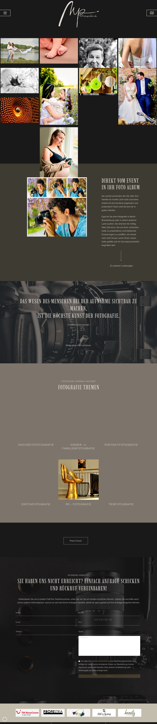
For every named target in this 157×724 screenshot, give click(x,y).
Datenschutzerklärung (100, 661)
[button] (152, 13)
